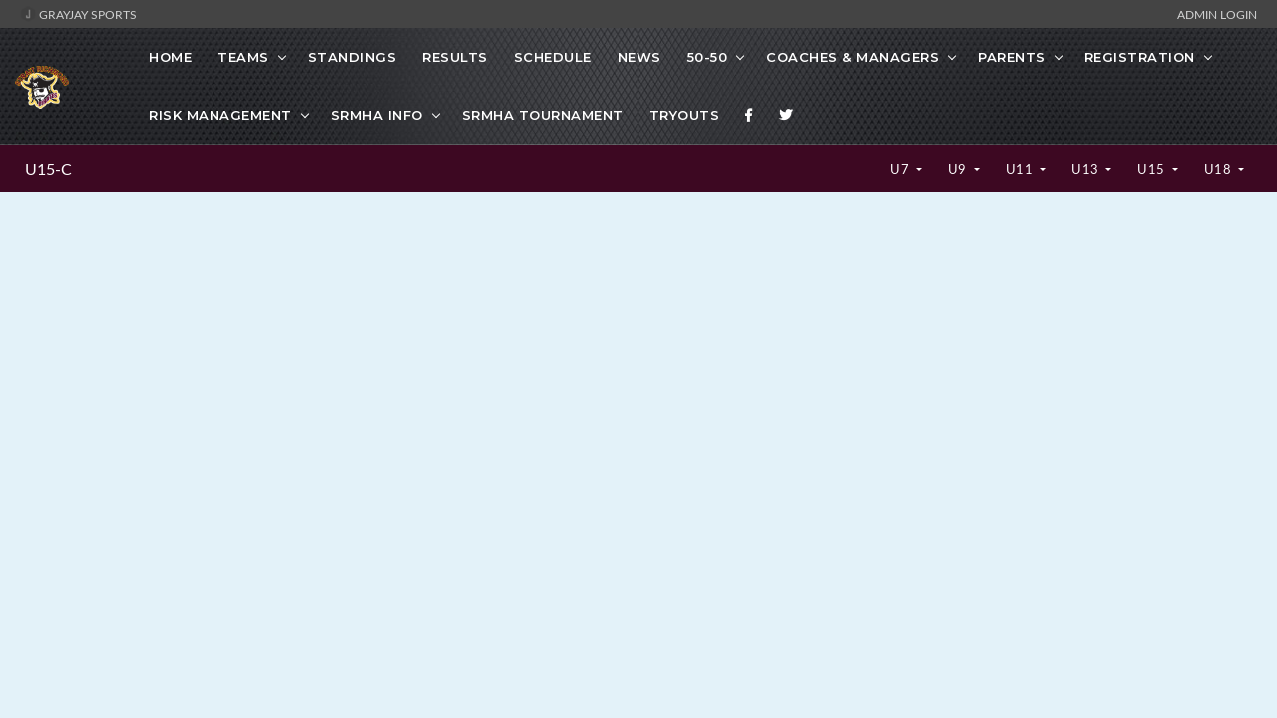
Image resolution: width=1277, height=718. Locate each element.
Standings (352, 57)
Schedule (553, 57)
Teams (243, 57)
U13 (1086, 169)
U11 (1021, 169)
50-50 (707, 57)
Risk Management (220, 115)
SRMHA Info (377, 115)
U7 (901, 169)
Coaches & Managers (852, 57)
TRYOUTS (684, 115)
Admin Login (1217, 14)
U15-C (48, 169)
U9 (959, 169)
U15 (1152, 169)
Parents (1012, 57)
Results (455, 57)
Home (170, 57)
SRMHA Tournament (543, 115)
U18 (1219, 169)
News (639, 57)
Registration (1139, 57)
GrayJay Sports (78, 14)
